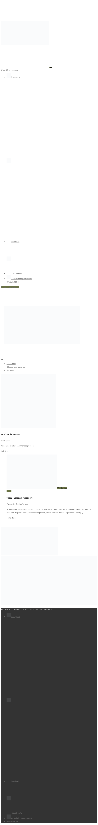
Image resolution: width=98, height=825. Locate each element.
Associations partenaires (19, 278)
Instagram (13, 77)
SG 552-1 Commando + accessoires (20, 497)
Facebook (13, 241)
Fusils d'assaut (22, 504)
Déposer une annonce (10, 287)
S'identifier (5, 70)
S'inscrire (14, 70)
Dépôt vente (14, 273)
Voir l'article (62, 488)
